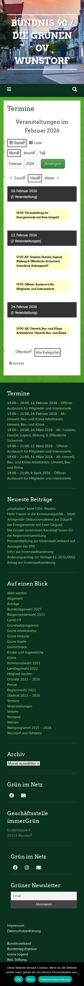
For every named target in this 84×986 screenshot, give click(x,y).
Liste (35, 143)
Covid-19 (14, 620)
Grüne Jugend (17, 954)
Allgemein (15, 598)
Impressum (15, 925)
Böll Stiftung (17, 959)
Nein (31, 979)
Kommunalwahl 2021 (24, 663)
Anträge (13, 603)
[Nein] (78, 974)
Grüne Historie (18, 636)
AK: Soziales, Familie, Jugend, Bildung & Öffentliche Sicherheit (41, 435)
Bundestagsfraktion (22, 948)
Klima (11, 657)
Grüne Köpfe (16, 641)
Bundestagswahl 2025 (24, 609)
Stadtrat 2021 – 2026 (23, 695)
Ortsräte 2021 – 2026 (23, 679)
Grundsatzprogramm (23, 625)
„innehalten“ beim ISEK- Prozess (31, 508)
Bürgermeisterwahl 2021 (26, 614)
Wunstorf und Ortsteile (24, 733)
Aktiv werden (17, 593)
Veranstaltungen (19, 706)
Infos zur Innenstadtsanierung (30, 551)
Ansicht (17, 364)
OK (18, 979)
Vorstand (14, 717)
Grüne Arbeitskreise (22, 630)
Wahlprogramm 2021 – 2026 (29, 727)
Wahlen (13, 722)
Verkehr (13, 711)
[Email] (44, 896)
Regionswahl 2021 (21, 690)
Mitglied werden (19, 673)
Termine (13, 700)
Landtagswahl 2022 (22, 668)
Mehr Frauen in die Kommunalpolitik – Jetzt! (41, 514)
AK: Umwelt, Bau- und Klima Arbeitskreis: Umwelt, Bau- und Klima (36, 419)
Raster (17, 143)
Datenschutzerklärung (24, 931)
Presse (12, 684)
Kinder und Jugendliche (25, 652)
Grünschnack (17, 647)
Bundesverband (19, 943)
